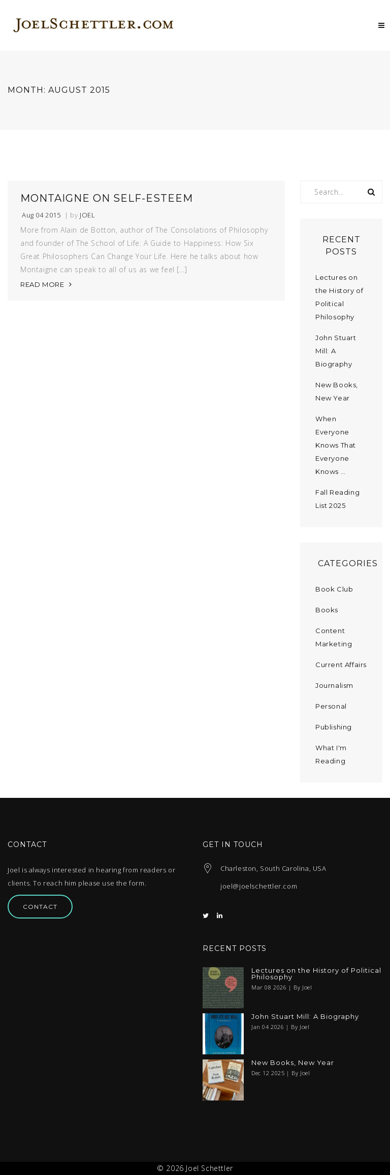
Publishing (333, 727)
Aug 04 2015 (41, 215)
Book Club (334, 589)
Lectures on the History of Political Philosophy (316, 973)
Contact (40, 906)
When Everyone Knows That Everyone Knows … (335, 445)
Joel (87, 215)
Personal (331, 706)
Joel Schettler (209, 1168)
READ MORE (42, 284)
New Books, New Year (292, 1062)
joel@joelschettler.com (258, 886)
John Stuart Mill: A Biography (305, 1016)
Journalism (334, 685)
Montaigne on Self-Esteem (106, 198)
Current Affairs (341, 664)
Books (326, 610)
